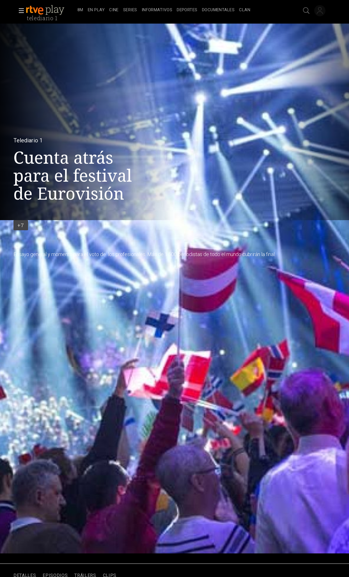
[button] (19, 10)
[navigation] (180, 10)
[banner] (50, 10)
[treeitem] (80, 10)
